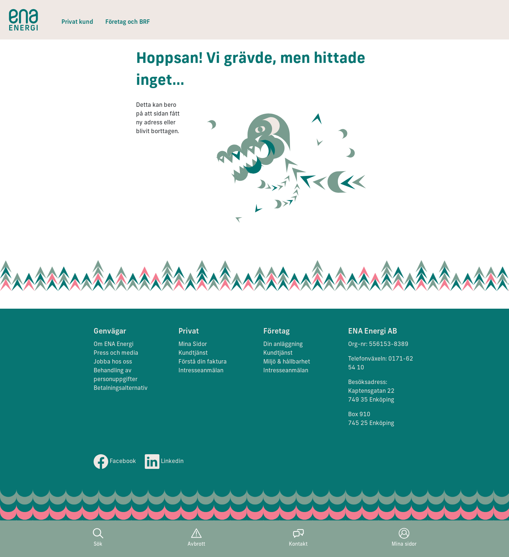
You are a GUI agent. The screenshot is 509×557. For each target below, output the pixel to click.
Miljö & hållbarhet (286, 362)
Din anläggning (283, 344)
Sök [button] (98, 537)
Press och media (116, 353)
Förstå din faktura (202, 362)
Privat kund (77, 22)
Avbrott (196, 537)
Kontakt (298, 537)
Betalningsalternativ (121, 388)
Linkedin (164, 461)
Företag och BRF (127, 22)
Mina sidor (404, 537)
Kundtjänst (193, 353)
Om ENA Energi (113, 344)
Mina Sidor (192, 344)
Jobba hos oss (113, 362)
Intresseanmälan (200, 371)
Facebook (115, 461)
